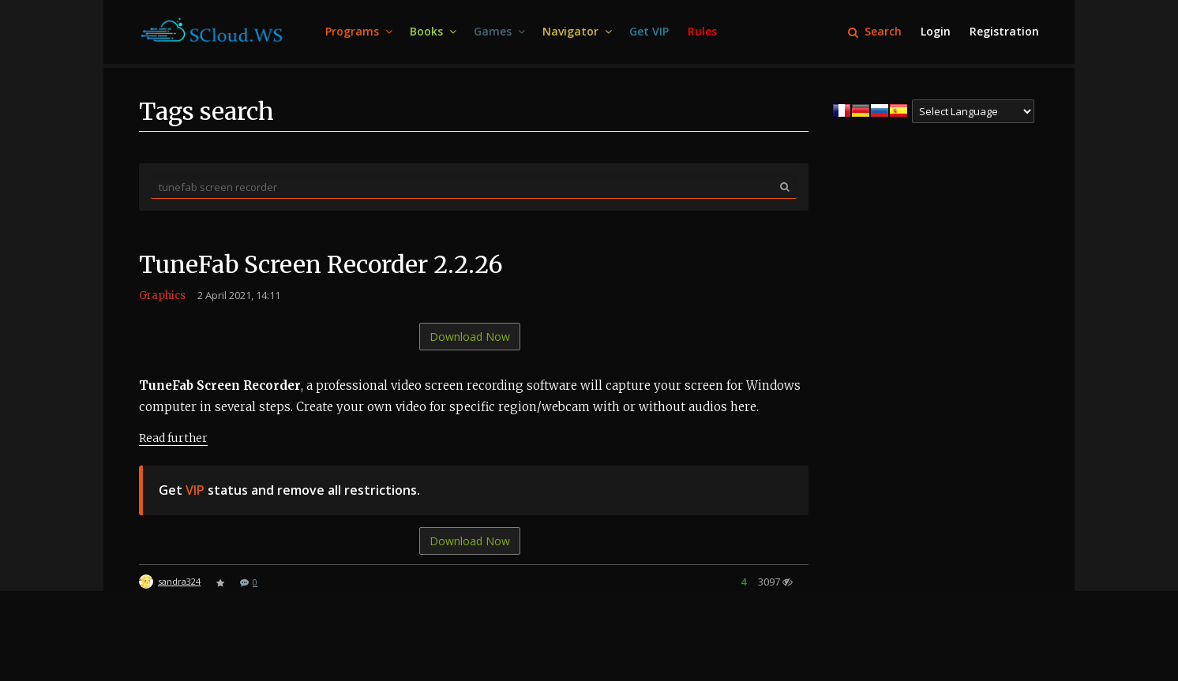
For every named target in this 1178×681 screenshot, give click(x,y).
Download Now (470, 336)
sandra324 (179, 581)
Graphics (162, 295)
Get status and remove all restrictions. (289, 490)
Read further (173, 438)
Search (875, 31)
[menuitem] (358, 32)
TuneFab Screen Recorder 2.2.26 (321, 264)
